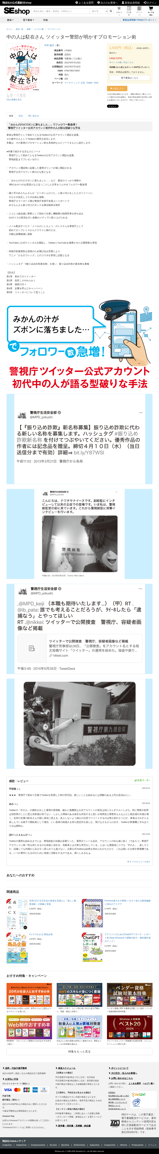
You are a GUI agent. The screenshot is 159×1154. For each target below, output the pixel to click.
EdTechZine (79, 1145)
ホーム (9, 29)
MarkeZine (21, 1145)
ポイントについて (118, 1068)
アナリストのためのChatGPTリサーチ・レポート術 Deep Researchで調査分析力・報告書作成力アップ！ (127, 938)
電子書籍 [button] (27, 20)
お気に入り (119, 11)
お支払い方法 (10, 1079)
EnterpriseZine (38, 1145)
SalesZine (94, 1145)
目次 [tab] (21, 116)
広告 (83, 82)
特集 (45, 20)
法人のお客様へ (107, 2)
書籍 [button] (9, 20)
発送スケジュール (65, 1068)
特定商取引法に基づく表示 (118, 1096)
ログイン (150, 2)
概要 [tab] (11, 116)
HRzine (123, 1145)
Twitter (89, 82)
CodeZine (7, 1145)
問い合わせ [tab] (33, 116)
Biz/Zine (65, 1145)
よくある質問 (84, 2)
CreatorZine (110, 1145)
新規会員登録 (131, 2)
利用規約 (111, 1092)
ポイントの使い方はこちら (121, 62)
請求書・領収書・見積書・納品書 (73, 1126)
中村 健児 (49, 45)
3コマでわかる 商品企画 (41, 934)
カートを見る (151, 11)
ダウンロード (139, 11)
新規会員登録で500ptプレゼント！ (140, 20)
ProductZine (137, 1145)
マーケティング (72, 82)
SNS (96, 82)
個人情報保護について (116, 1099)
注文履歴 (129, 11)
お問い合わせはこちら (120, 1078)
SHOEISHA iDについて (117, 1109)
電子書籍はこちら (129, 78)
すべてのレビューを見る (138, 862)
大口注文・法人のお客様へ (122, 1073)
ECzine (53, 1145)
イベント (152, 1145)
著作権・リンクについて (117, 1102)
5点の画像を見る (14, 99)
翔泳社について (114, 1105)
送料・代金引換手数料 (14, 1068)
